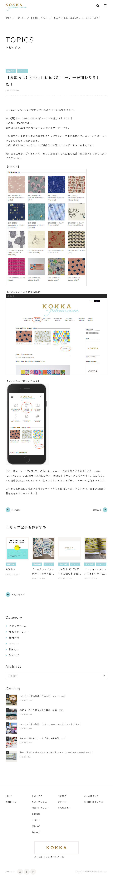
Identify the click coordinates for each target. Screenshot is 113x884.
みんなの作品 (64, 807)
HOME (8, 18)
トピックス (20, 18)
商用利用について (92, 801)
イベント (44, 18)
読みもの (14, 649)
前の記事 (15, 509)
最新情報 (34, 18)
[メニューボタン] (105, 6)
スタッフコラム (17, 626)
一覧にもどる (18, 594)
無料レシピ (11, 801)
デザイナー (63, 801)
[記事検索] (97, 6)
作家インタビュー (19, 631)
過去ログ (14, 655)
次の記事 (97, 509)
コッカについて (91, 795)
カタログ (62, 795)
